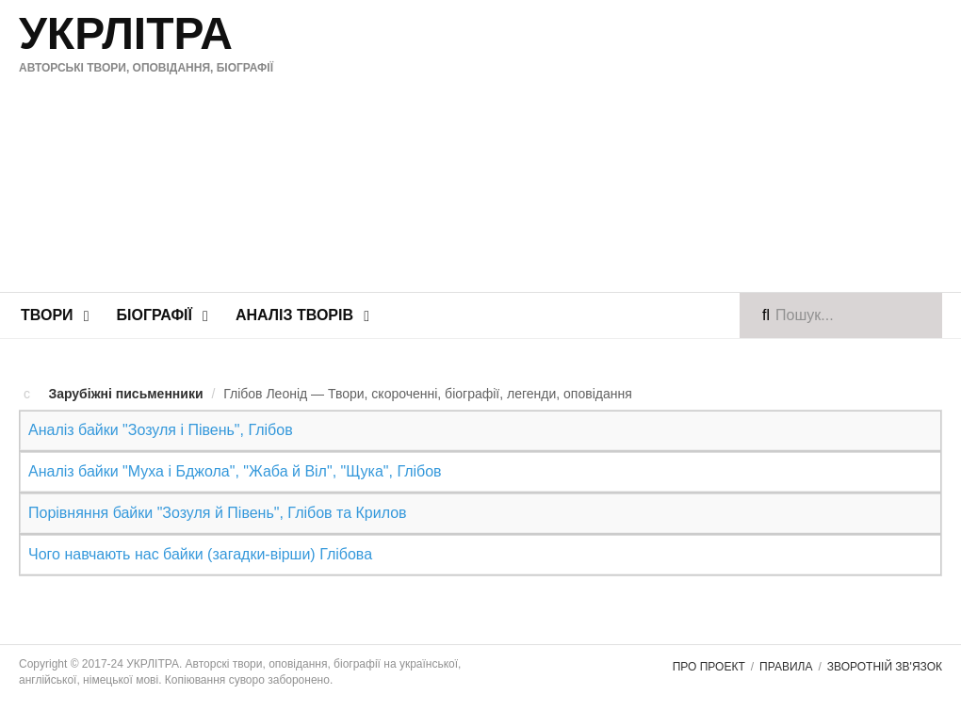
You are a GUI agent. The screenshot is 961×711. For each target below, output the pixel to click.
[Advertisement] (650, 143)
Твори (47, 315)
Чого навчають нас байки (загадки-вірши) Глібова (200, 554)
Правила (785, 666)
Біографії (154, 315)
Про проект (709, 666)
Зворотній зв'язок (884, 666)
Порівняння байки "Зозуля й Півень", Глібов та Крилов (217, 513)
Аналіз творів (294, 315)
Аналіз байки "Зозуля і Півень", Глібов (160, 430)
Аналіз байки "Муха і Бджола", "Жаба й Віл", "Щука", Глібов (235, 471)
